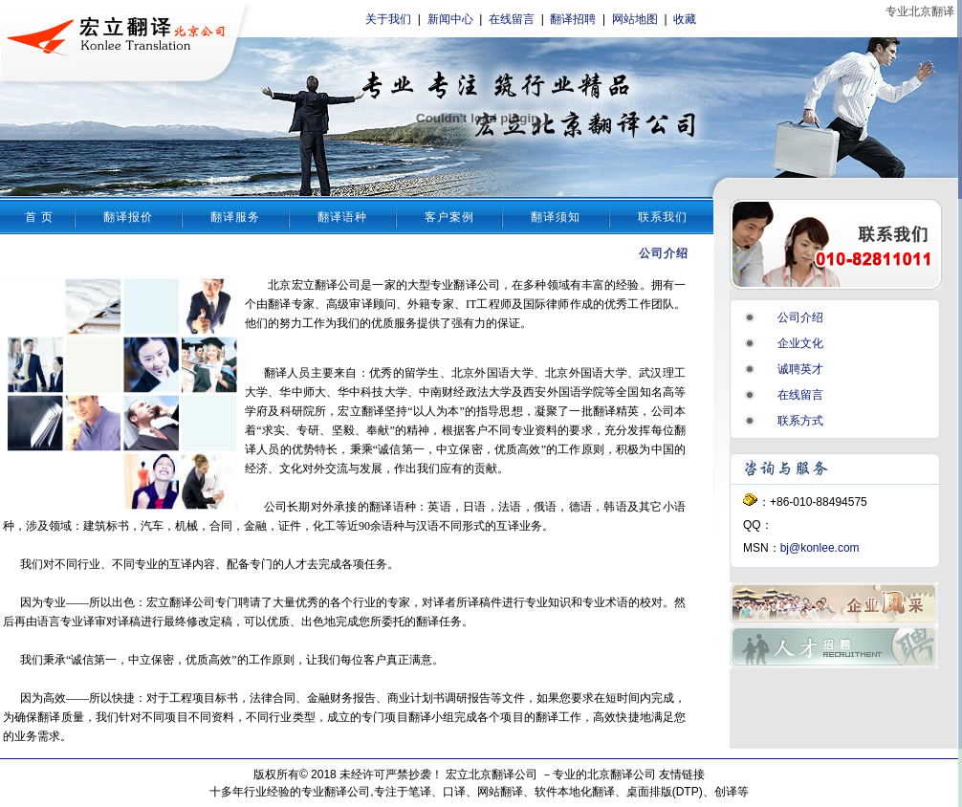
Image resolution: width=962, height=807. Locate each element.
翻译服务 (235, 217)
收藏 (684, 19)
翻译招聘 (573, 19)
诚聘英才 (800, 369)
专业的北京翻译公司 (604, 774)
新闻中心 (450, 19)
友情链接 (682, 774)
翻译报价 (128, 217)
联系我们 (663, 217)
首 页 (39, 217)
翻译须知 (555, 217)
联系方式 (800, 420)
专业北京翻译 (919, 11)
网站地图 (635, 19)
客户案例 (449, 217)
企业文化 (800, 343)
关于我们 (388, 19)
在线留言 (512, 19)
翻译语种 (342, 217)
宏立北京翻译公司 (491, 774)
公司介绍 (800, 317)
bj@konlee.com (820, 548)
